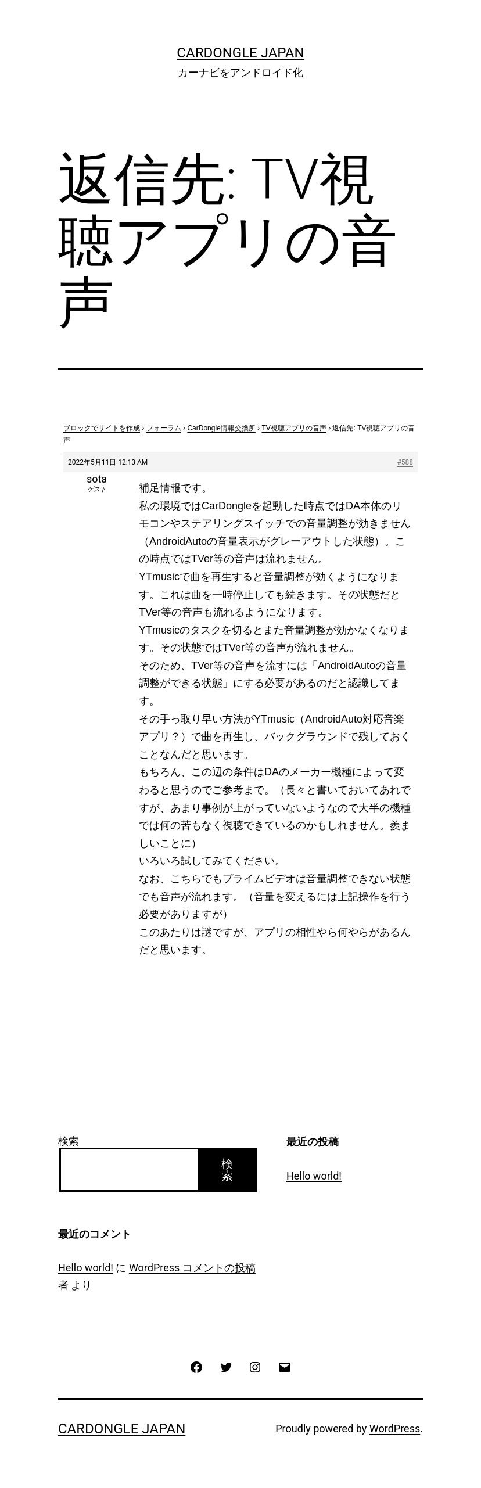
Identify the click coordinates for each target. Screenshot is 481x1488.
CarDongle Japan (240, 53)
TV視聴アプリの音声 (293, 428)
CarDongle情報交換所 (221, 428)
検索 (68, 1141)
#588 (405, 462)
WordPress (394, 1428)
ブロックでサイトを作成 (101, 428)
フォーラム (163, 428)
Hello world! (314, 1176)
